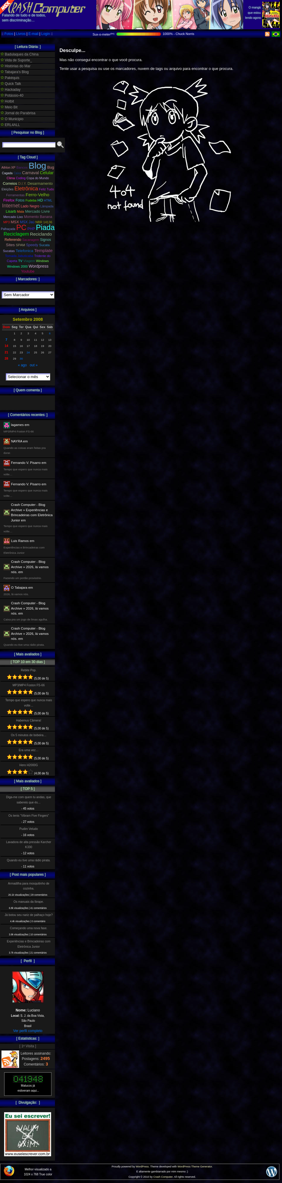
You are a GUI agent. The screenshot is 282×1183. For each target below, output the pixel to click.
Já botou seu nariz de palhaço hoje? (29, 915)
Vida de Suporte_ (16, 60)
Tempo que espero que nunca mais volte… (28, 703)
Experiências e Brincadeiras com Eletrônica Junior (28, 944)
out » (34, 365)
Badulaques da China (19, 54)
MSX (15, 222)
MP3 (6, 222)
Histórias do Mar (16, 66)
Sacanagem (30, 239)
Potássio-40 (12, 95)
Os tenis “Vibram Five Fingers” (29, 815)
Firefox (8, 200)
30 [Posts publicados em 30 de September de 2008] (21, 358)
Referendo (13, 240)
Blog (37, 165)
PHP (31, 229)
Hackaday (11, 90)
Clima (10, 178)
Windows (42, 261)
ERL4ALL (10, 125)
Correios (10, 183)
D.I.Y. (22, 184)
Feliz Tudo (46, 189)
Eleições (7, 189)
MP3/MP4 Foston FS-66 (29, 685)
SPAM (20, 245)
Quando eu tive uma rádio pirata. (28, 860)
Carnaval (30, 172)
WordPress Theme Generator (194, 1166)
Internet (11, 206)
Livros (21, 34)
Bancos (22, 167)
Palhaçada (8, 229)
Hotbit (7, 101)
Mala (20, 211)
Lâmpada (46, 206)
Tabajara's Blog (15, 72)
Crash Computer (163, 1176)
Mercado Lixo (13, 217)
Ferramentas (15, 195)
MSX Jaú (27, 222)
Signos (45, 240)
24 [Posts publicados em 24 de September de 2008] (28, 352)
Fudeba (31, 200)
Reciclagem (16, 234)
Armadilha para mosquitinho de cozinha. (28, 886)
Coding (21, 178)
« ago (22, 365)
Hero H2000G (28, 765)
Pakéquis (10, 78)
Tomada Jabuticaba (19, 256)
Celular (47, 172)
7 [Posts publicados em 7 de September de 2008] (6, 339)
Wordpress (38, 266)
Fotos (8, 34)
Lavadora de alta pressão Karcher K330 (28, 844)
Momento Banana (38, 217)
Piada (45, 227)
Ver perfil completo (27, 1031)
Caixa (17, 173)
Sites (10, 245)
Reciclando (41, 233)
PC (21, 227)
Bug (50, 167)
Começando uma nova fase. (28, 928)
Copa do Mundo (37, 178)
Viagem (29, 261)
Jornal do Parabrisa (18, 113)
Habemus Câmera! (28, 720)
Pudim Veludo (28, 828)
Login (45, 34)
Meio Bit (9, 107)
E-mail (33, 34)
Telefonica (24, 251)
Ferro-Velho (37, 194)
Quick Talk (11, 84)
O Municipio (12, 119)
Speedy (32, 245)
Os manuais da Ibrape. (29, 901)
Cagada (7, 173)
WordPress (142, 1166)
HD (40, 200)
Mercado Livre (37, 211)
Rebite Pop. (28, 670)
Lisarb (11, 211)
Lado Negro (30, 206)
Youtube (28, 271)
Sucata (44, 245)
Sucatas (9, 251)
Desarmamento (40, 184)
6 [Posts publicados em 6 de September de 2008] (50, 333)
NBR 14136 (44, 222)
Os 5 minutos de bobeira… (28, 735)
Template (43, 250)
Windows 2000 (17, 266)
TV (20, 261)
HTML (48, 200)
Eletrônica (26, 189)
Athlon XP (8, 167)
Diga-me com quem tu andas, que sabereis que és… (28, 800)
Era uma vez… (28, 750)
